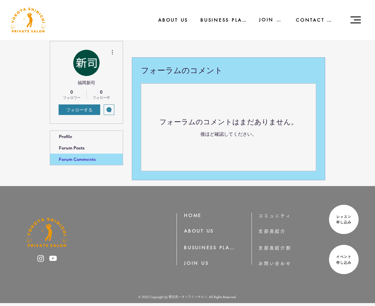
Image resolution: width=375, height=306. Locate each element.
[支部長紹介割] (284, 248)
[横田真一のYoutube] (53, 258)
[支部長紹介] (280, 231)
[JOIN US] (267, 19)
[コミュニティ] (278, 215)
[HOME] (195, 215)
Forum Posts (72, 148)
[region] (343, 220)
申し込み (345, 222)
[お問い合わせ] (284, 263)
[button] (355, 19)
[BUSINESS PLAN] (220, 20)
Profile (65, 136)
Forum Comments (77, 159)
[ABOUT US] (169, 20)
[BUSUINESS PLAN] (210, 247)
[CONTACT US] (311, 20)
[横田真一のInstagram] (40, 258)
